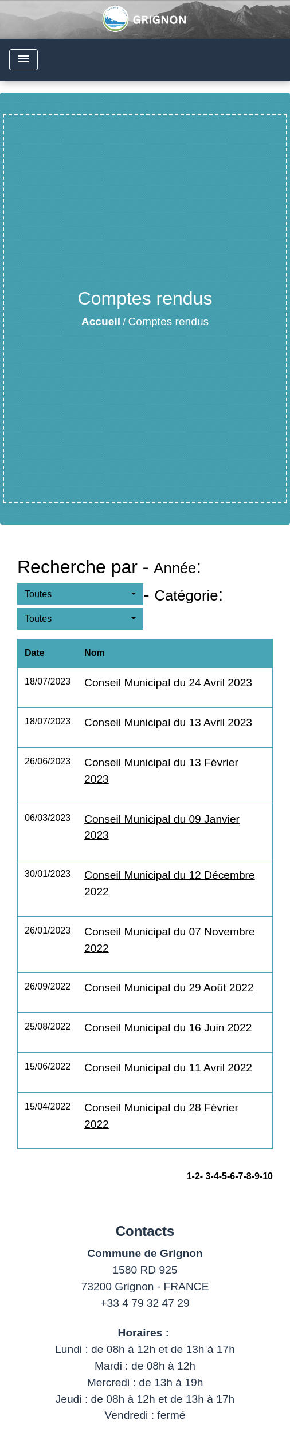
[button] (80, 594)
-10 (266, 1176)
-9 (256, 1176)
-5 (223, 1176)
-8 (247, 1176)
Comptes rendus (168, 321)
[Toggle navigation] (23, 59)
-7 (239, 1176)
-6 (231, 1176)
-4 (214, 1176)
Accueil (100, 321)
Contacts (145, 1231)
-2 (196, 1176)
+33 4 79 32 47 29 (144, 1303)
